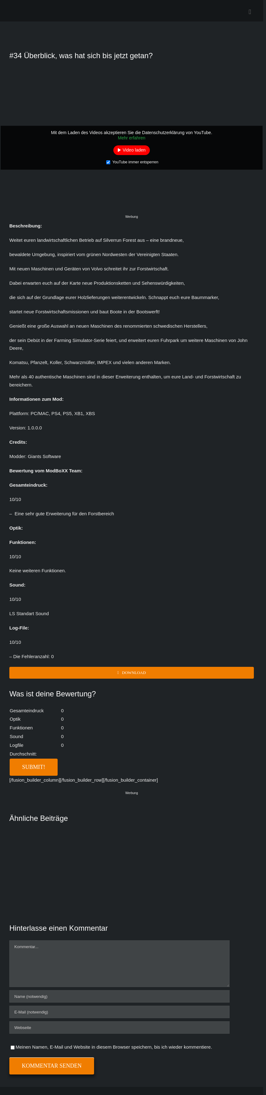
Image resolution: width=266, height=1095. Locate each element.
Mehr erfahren (131, 137)
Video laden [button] (134, 149)
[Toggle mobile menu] (250, 12)
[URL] (119, 1027)
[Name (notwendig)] (119, 996)
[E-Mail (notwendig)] (119, 1012)
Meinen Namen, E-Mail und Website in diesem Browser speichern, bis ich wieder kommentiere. (114, 1047)
